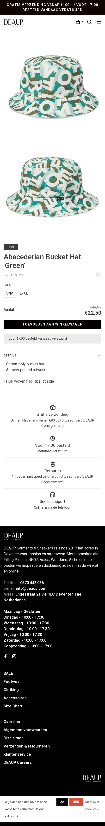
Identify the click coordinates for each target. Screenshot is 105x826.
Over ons (12, 721)
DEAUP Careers (18, 762)
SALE (8, 673)
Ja (62, 801)
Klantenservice (17, 754)
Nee (76, 801)
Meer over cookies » (92, 805)
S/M (9, 293)
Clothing (11, 689)
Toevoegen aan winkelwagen (52, 324)
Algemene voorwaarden (25, 730)
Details (10, 355)
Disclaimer (13, 738)
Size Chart (13, 706)
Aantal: (9, 309)
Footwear (12, 681)
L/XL (24, 293)
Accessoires (15, 698)
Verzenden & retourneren (27, 746)
